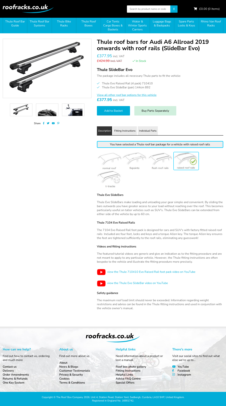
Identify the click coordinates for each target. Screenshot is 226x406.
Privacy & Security (71, 375)
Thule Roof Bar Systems (39, 24)
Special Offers (125, 383)
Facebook (184, 371)
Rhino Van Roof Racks (211, 24)
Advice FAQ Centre (128, 379)
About (63, 363)
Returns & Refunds (15, 379)
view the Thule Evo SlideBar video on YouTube (132, 283)
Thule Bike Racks (64, 24)
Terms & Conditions (72, 383)
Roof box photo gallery (131, 367)
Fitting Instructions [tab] (125, 130)
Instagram (184, 375)
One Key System (13, 383)
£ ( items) (209, 9)
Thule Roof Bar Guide (15, 24)
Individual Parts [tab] (148, 130)
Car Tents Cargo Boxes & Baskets (113, 25)
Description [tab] (104, 130)
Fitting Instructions (128, 371)
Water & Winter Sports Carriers (137, 25)
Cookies (64, 379)
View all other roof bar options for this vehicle (127, 95)
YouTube (183, 367)
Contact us (10, 367)
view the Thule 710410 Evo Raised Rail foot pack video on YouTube (146, 272)
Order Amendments (16, 375)
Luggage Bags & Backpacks (162, 24)
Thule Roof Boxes (88, 24)
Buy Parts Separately (155, 111)
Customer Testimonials (74, 371)
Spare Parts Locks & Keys (186, 24)
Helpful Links (124, 375)
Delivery (8, 371)
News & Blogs (68, 367)
